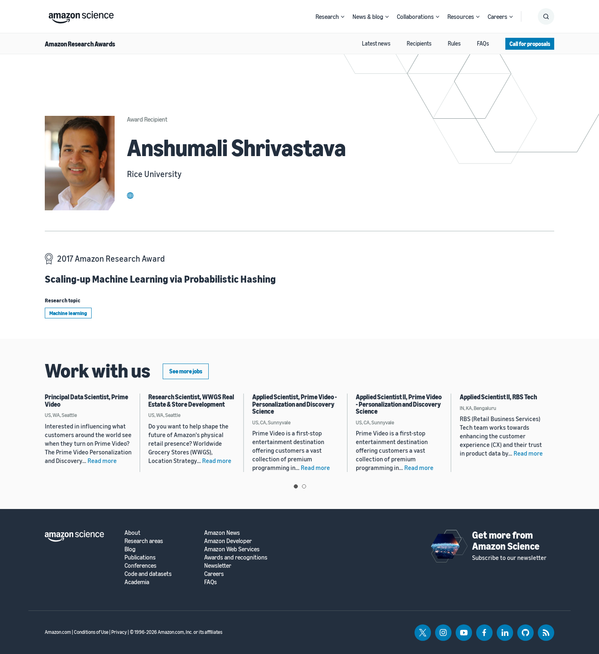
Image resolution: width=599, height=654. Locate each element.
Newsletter (217, 565)
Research (327, 16)
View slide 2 (304, 486)
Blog (130, 549)
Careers (497, 16)
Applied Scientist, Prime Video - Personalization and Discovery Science (294, 404)
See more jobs (185, 371)
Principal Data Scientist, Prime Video (86, 400)
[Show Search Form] (546, 16)
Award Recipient (147, 119)
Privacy (119, 632)
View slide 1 (296, 486)
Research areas (143, 541)
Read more (102, 460)
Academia (136, 582)
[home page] (81, 15)
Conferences (140, 565)
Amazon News (222, 533)
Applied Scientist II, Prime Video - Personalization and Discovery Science (399, 404)
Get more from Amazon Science (505, 540)
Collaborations (415, 16)
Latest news (376, 43)
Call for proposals (529, 43)
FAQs (483, 43)
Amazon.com (58, 632)
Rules (454, 43)
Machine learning (68, 313)
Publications (140, 557)
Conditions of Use (91, 632)
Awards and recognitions (235, 557)
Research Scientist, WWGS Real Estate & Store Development (191, 400)
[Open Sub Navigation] (342, 17)
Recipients (419, 43)
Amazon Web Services (232, 549)
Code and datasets (148, 574)
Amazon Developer (228, 541)
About (132, 533)
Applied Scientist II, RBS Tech (498, 397)
